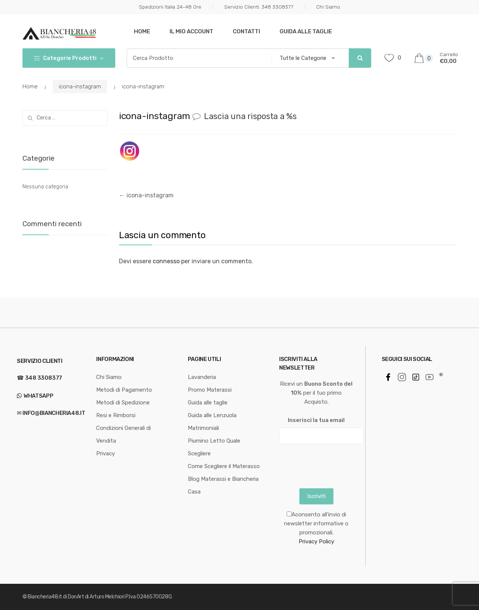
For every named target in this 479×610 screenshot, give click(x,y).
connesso (166, 261)
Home (142, 31)
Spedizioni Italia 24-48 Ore (170, 7)
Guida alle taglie (306, 31)
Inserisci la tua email (316, 420)
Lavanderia (202, 377)
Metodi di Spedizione (123, 402)
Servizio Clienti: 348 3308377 (258, 7)
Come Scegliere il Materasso (224, 466)
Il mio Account (191, 31)
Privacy (105, 453)
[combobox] (197, 58)
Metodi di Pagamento (124, 389)
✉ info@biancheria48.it (51, 413)
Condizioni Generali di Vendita (123, 434)
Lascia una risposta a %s (250, 116)
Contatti (246, 31)
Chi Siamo (328, 7)
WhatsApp (37, 395)
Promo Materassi (210, 389)
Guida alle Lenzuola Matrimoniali (212, 421)
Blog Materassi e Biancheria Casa (223, 485)
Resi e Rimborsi (115, 415)
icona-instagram (80, 86)
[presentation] (336, 464)
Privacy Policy (316, 541)
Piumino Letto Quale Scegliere (214, 447)
